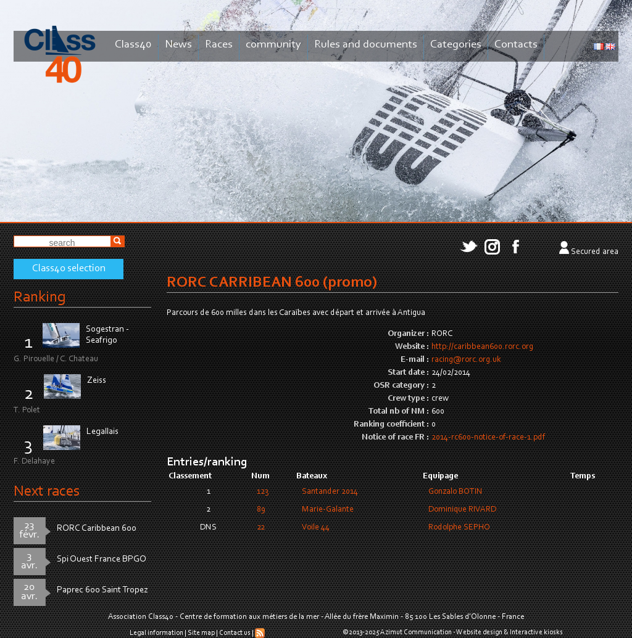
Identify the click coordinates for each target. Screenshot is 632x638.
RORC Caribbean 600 (96, 528)
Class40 (133, 45)
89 (261, 509)
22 (261, 527)
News (178, 45)
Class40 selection (69, 269)
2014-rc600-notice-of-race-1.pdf (488, 437)
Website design (479, 632)
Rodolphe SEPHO (459, 527)
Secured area (594, 252)
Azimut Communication (416, 632)
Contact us (235, 633)
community (273, 45)
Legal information (156, 633)
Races (219, 45)
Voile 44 (316, 527)
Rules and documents (365, 45)
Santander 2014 (330, 492)
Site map (201, 633)
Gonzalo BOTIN (455, 492)
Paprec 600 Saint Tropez (102, 590)
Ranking (39, 297)
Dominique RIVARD (462, 509)
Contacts (516, 45)
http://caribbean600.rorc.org (482, 347)
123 (262, 492)
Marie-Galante (328, 509)
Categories (455, 45)
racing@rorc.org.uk (466, 360)
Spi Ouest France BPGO (101, 559)
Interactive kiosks (536, 632)
